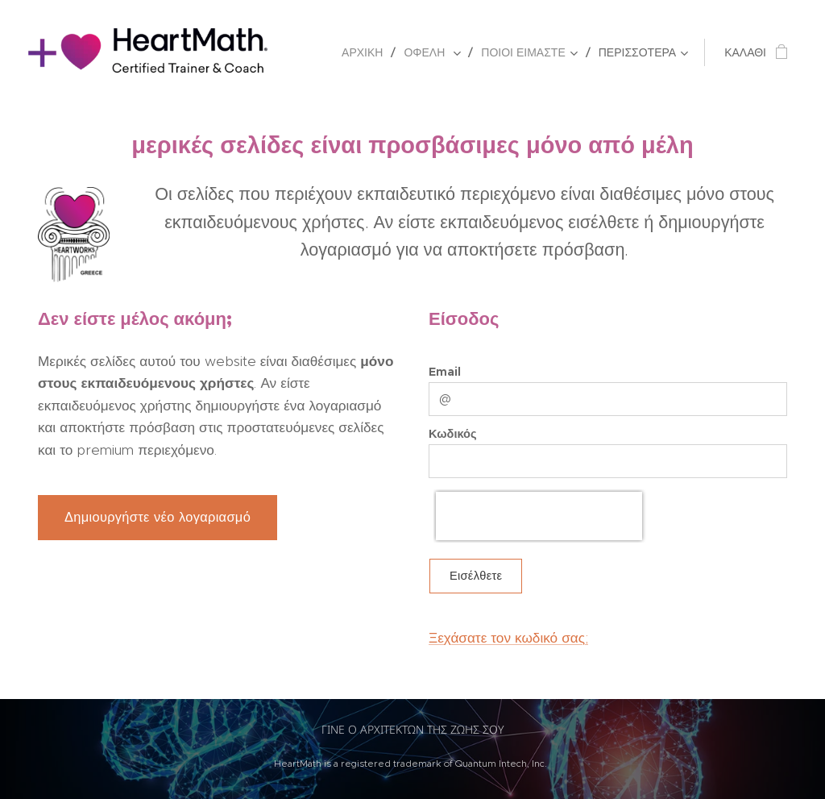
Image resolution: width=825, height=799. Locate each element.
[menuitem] (367, 52)
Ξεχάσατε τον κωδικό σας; (508, 638)
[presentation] (539, 516)
